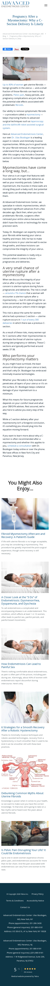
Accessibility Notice (35, 900)
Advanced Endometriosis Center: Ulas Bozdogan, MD (23, 34)
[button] (45, 5)
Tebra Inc (24, 894)
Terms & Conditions (15, 900)
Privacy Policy (37, 894)
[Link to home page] (20, 4)
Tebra (36, 976)
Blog (4, 36)
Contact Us (25, 907)
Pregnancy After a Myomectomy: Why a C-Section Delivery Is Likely (22, 37)
